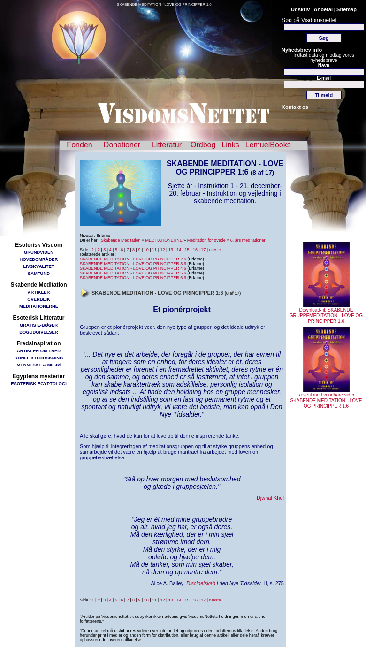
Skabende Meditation (121, 240)
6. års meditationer (248, 240)
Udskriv (300, 9)
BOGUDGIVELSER (38, 332)
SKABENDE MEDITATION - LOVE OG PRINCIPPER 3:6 (133, 263)
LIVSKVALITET (38, 266)
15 (187, 249)
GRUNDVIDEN (38, 252)
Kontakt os (295, 107)
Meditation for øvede (206, 240)
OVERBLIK (38, 299)
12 (162, 249)
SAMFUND (39, 273)
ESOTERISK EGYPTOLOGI (39, 383)
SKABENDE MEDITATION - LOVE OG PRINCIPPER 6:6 (133, 277)
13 (170, 249)
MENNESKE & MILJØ (39, 364)
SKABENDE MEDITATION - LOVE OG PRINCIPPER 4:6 (133, 268)
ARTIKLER (39, 292)
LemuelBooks (268, 145)
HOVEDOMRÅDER (39, 259)
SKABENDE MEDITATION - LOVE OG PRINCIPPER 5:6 (133, 273)
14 (178, 249)
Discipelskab (200, 583)
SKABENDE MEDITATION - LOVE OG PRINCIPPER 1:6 (164, 4)
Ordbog (203, 145)
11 (154, 249)
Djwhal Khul (270, 498)
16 (195, 249)
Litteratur (167, 145)
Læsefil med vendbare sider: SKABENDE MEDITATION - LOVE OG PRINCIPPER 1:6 (326, 398)
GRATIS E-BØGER (39, 324)
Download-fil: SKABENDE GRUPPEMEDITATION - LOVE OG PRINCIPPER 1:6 (326, 313)
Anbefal (323, 9)
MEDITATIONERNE (38, 306)
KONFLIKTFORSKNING (39, 357)
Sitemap (346, 9)
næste (215, 249)
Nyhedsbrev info (302, 50)
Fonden (79, 145)
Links (230, 145)
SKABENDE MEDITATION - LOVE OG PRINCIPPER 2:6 (133, 259)
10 (146, 249)
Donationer (122, 145)
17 (203, 249)
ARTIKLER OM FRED (39, 350)
